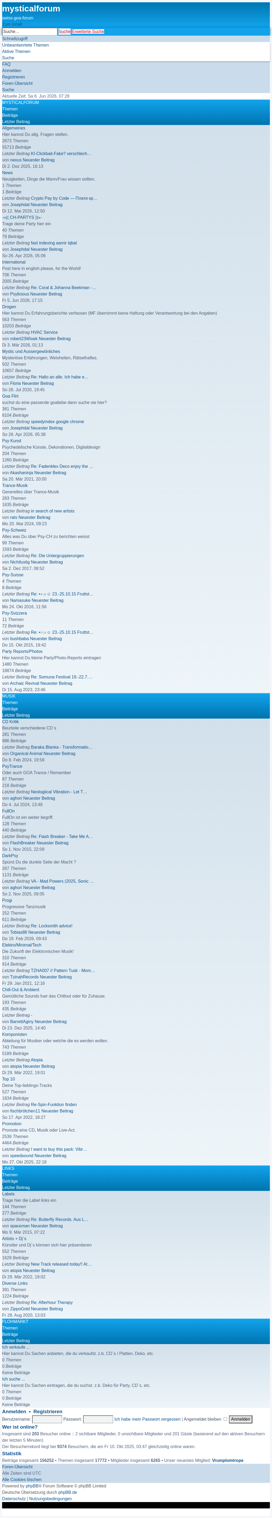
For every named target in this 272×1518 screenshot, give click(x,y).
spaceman (20, 1226)
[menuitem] (25, 45)
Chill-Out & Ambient (20, 989)
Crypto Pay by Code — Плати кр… (64, 198)
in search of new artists (53, 511)
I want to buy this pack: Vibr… (59, 1149)
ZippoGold (20, 1309)
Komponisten (14, 1034)
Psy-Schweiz (14, 530)
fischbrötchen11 (25, 1111)
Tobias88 (18, 932)
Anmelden (14, 1411)
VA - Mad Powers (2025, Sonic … (62, 881)
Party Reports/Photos (22, 651)
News (7, 172)
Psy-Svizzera (14, 613)
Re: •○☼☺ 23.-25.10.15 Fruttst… (62, 594)
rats (13, 517)
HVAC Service (44, 332)
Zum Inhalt (12, 24)
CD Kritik (10, 721)
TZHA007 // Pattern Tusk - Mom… (63, 970)
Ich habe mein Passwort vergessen (147, 1419)
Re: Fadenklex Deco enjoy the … (62, 466)
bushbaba (19, 638)
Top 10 (8, 1079)
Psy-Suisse (12, 575)
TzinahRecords (24, 977)
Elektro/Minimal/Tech (21, 945)
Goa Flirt (10, 396)
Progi (7, 900)
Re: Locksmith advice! (52, 926)
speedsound (21, 1155)
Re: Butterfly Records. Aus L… (60, 1219)
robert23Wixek (23, 338)
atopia (16, 1066)
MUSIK (9, 696)
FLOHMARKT (15, 1321)
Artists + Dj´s (14, 1238)
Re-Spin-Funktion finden (54, 1104)
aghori (16, 798)
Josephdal (19, 204)
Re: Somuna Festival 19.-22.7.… (62, 677)
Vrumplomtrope (227, 1460)
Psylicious (19, 294)
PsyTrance (12, 766)
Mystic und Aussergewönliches (31, 351)
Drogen (9, 307)
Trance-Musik (15, 485)
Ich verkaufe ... (16, 1347)
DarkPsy (10, 855)
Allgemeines (13, 128)
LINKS (8, 1168)
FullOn (8, 811)
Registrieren (47, 1411)
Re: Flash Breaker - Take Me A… (62, 836)
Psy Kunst (11, 441)
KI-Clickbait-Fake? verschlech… (61, 153)
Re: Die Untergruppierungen (57, 555)
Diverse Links (15, 1283)
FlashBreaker (22, 843)
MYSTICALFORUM (20, 102)
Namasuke (20, 600)
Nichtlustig (20, 562)
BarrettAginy (21, 1021)
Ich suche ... (13, 1379)
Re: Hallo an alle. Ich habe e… (60, 377)
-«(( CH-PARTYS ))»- (22, 217)
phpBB (32, 1486)
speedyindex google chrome (57, 421)
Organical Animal (26, 753)
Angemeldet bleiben (205, 1419)
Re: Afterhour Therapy (52, 1302)
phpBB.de (67, 1492)
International (14, 262)
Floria (15, 383)
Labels (8, 1194)
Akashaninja (21, 472)
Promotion (12, 1123)
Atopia (37, 1060)
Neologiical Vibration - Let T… (59, 792)
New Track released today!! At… (61, 1264)
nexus (16, 160)
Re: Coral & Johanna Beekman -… (63, 287)
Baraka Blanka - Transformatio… (62, 747)
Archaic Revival (24, 683)
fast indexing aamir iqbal (54, 243)
